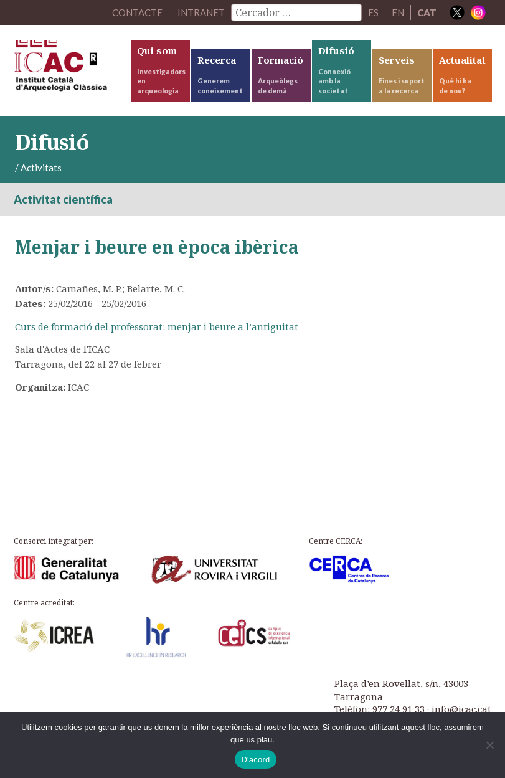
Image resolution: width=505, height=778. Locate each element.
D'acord (255, 759)
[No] (489, 745)
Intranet (201, 12)
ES (373, 12)
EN (398, 12)
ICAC (71, 68)
